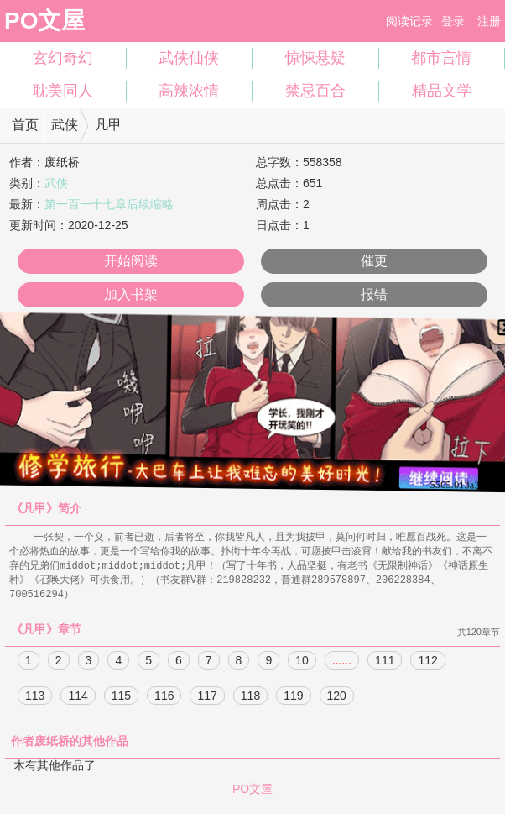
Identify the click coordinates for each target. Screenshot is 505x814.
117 (206, 699)
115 (121, 699)
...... (341, 664)
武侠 (64, 125)
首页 (25, 125)
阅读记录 (409, 21)
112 (427, 664)
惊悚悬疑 (315, 58)
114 (77, 699)
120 (336, 699)
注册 (489, 21)
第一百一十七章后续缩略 (109, 204)
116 (164, 699)
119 (293, 699)
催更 (374, 261)
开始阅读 (131, 261)
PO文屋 (44, 21)
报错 (374, 294)
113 (34, 699)
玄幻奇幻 (63, 58)
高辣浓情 (189, 90)
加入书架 (131, 294)
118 (250, 699)
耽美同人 (63, 90)
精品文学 (442, 90)
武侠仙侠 (189, 58)
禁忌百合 (315, 90)
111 (384, 664)
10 (302, 664)
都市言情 (441, 58)
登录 (453, 21)
